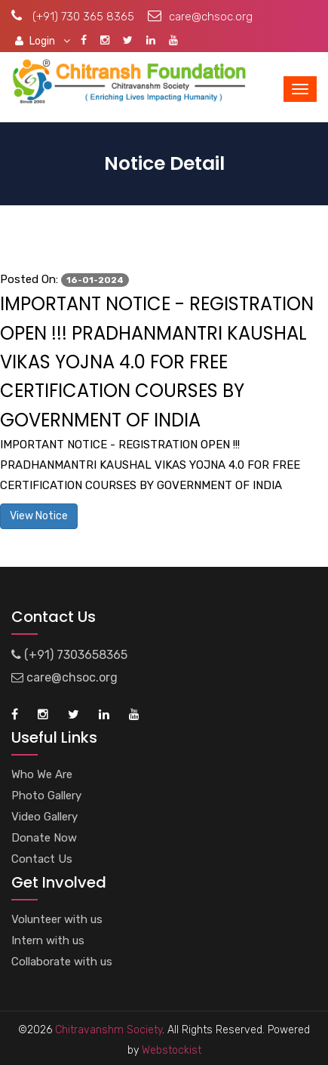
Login (42, 40)
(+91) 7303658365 (69, 655)
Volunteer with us (57, 919)
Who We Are (41, 774)
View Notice (39, 515)
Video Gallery (44, 816)
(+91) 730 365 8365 (72, 16)
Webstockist (170, 1050)
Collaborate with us (61, 961)
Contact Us (41, 859)
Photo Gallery (46, 795)
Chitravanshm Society (108, 1029)
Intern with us (47, 940)
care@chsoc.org (200, 16)
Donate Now (44, 838)
